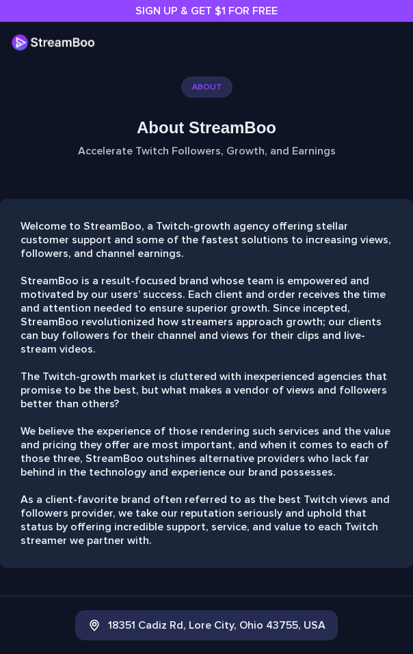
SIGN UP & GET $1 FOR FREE (206, 11)
